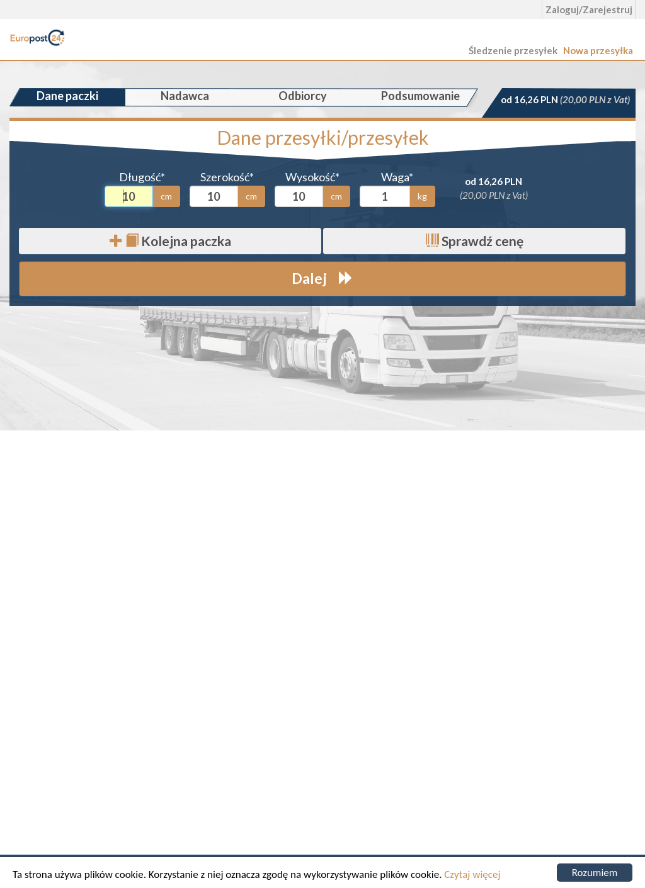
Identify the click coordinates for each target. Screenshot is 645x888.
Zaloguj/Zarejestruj (588, 9)
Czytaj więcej (472, 874)
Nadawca (185, 96)
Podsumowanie (420, 96)
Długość (142, 177)
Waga (397, 177)
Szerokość (227, 177)
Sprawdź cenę (474, 241)
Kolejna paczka (170, 241)
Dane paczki (67, 96)
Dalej (322, 278)
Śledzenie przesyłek (513, 50)
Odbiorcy (302, 96)
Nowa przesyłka (598, 50)
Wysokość (312, 177)
